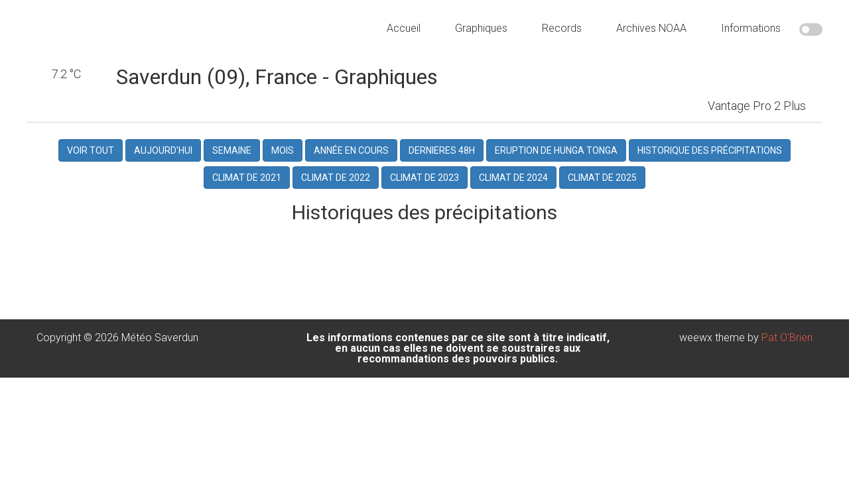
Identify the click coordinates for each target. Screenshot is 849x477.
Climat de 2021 (246, 183)
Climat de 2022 (335, 183)
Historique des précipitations (709, 156)
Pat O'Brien (787, 342)
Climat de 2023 (424, 183)
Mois (282, 156)
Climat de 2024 (513, 183)
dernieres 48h (442, 156)
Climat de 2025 (602, 183)
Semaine (231, 156)
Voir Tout (90, 156)
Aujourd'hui (163, 156)
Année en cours (351, 156)
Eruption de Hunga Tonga (556, 156)
